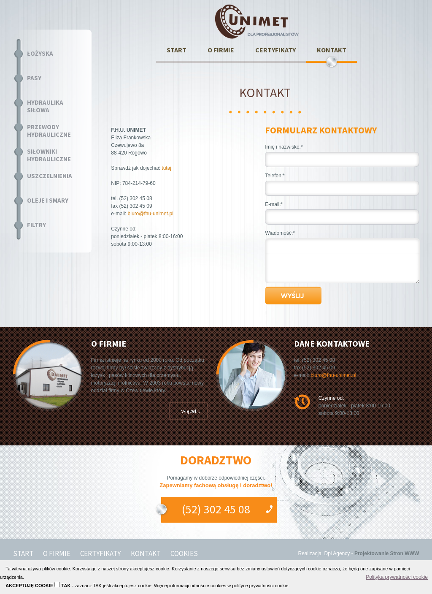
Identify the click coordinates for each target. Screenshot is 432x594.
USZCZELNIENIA (49, 176)
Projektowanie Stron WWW (386, 553)
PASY (34, 78)
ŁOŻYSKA (40, 53)
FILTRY (36, 225)
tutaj (166, 168)
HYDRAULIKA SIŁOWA (45, 106)
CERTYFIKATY (275, 50)
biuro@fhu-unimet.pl (150, 214)
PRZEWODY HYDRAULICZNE (49, 130)
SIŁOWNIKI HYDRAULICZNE (49, 155)
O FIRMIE (221, 50)
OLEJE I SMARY (47, 200)
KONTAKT (331, 50)
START (176, 50)
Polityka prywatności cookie (397, 577)
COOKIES (184, 553)
